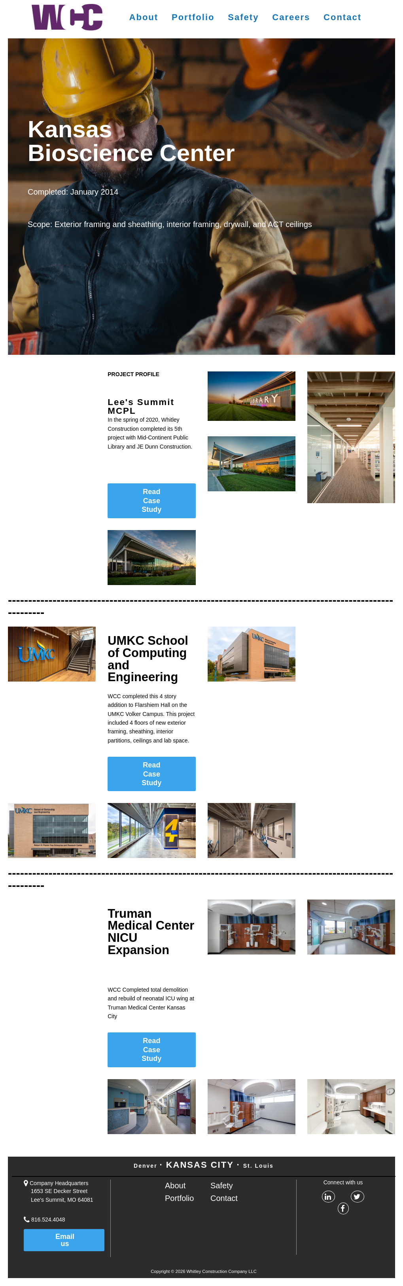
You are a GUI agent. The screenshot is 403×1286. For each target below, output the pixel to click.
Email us (64, 1240)
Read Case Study (151, 500)
